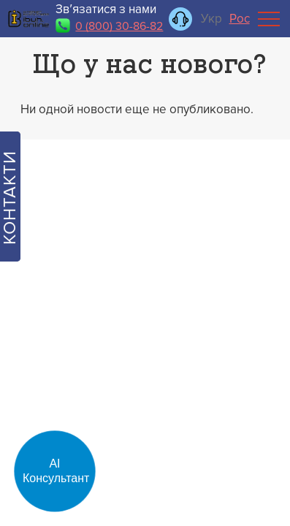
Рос (239, 18)
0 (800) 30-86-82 (119, 26)
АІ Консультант (56, 470)
